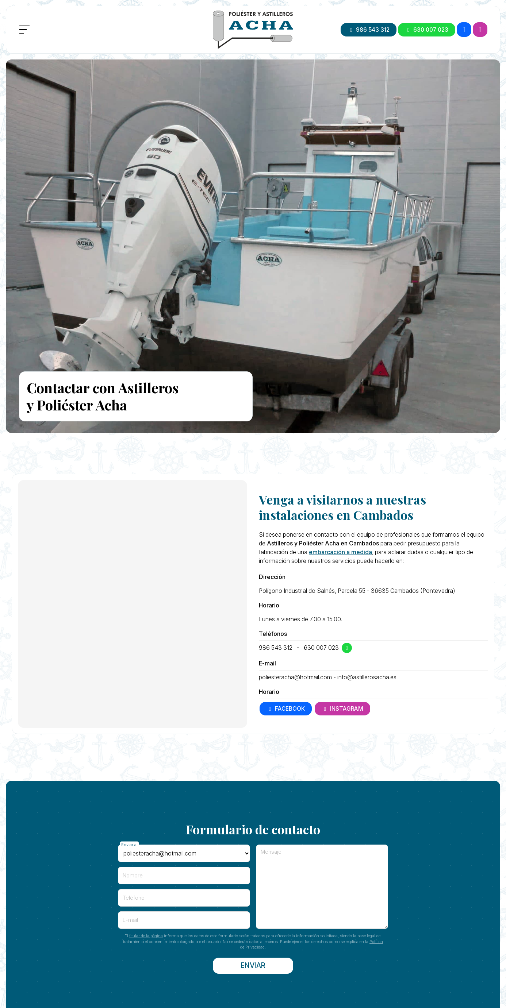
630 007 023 (321, 647)
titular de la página (146, 935)
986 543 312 (275, 647)
